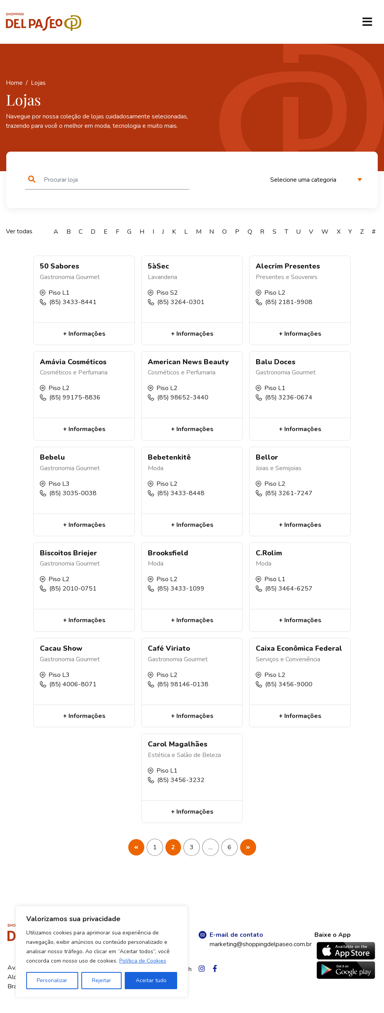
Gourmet (88, 277)
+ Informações (84, 333)
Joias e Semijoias (278, 468)
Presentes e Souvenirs (287, 277)
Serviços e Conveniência (288, 659)
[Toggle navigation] (367, 22)
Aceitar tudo (151, 980)
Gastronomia (57, 277)
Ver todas (19, 231)
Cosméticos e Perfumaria (74, 372)
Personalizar (52, 980)
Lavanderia (162, 277)
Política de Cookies (142, 961)
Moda (155, 468)
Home (14, 83)
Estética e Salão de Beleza (184, 755)
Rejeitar (101, 980)
